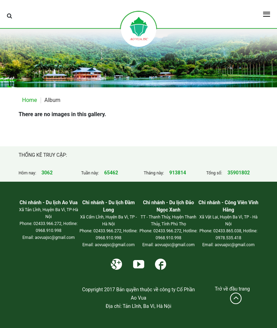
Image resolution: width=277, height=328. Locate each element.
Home (29, 100)
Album (52, 100)
